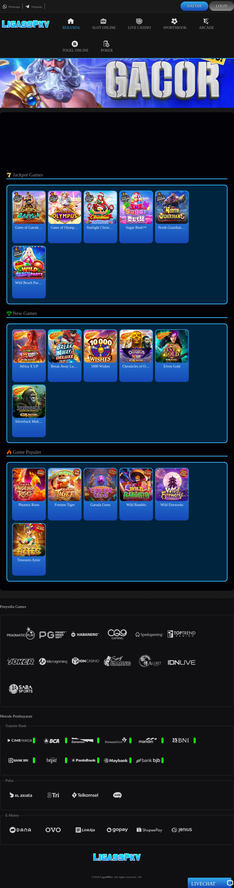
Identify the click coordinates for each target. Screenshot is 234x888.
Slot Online (104, 24)
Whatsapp (11, 6)
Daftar (194, 6)
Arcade (206, 24)
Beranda (71, 24)
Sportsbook (175, 24)
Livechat (209, 883)
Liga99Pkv (106, 876)
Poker (107, 46)
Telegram (33, 6)
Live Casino (139, 24)
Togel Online (75, 46)
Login (221, 6)
